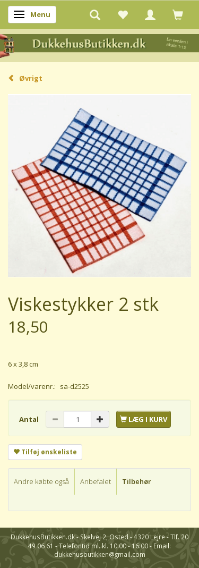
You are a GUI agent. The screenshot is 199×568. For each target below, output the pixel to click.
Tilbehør (136, 481)
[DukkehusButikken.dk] (99, 44)
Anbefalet (95, 481)
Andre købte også (41, 481)
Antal (29, 419)
